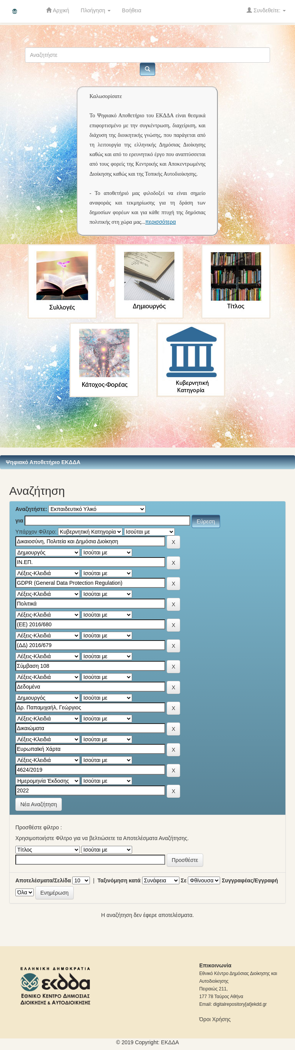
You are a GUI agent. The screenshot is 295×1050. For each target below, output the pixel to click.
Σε (184, 880)
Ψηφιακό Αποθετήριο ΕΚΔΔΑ (43, 462)
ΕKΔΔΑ (170, 1042)
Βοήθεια (131, 10)
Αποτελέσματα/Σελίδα (43, 880)
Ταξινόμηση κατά (119, 880)
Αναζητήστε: (31, 509)
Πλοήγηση (96, 10)
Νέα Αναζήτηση (38, 804)
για (19, 521)
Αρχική (57, 10)
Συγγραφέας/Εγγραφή (250, 880)
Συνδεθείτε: (266, 10)
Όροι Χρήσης (215, 1019)
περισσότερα (160, 222)
